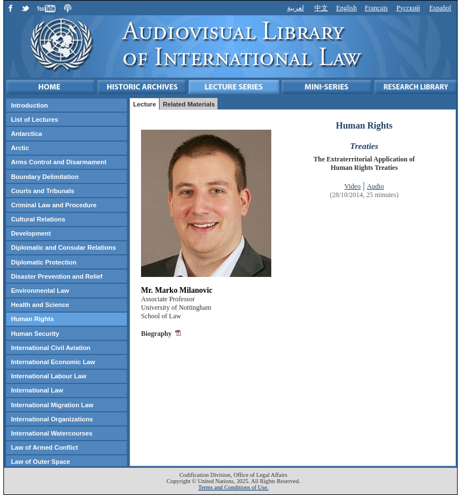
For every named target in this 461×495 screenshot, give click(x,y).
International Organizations (52, 419)
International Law (37, 390)
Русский (408, 8)
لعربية (295, 8)
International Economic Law (53, 362)
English (346, 8)
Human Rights (32, 318)
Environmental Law (40, 290)
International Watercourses (51, 433)
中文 (321, 8)
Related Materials (189, 104)
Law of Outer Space (40, 461)
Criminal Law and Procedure (53, 205)
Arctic (20, 147)
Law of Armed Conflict (44, 447)
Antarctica (26, 133)
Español (440, 8)
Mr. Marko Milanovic (176, 290)
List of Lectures (34, 119)
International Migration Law (52, 405)
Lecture (144, 104)
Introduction (29, 105)
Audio (375, 186)
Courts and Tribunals (42, 190)
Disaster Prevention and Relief (57, 276)
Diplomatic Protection (43, 262)
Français (376, 8)
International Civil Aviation (50, 347)
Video (352, 186)
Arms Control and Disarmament (58, 162)
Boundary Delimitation (44, 176)
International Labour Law (48, 376)
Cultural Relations (38, 219)
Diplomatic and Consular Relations (63, 247)
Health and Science (40, 304)
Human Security (35, 333)
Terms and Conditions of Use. (233, 487)
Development (30, 233)
